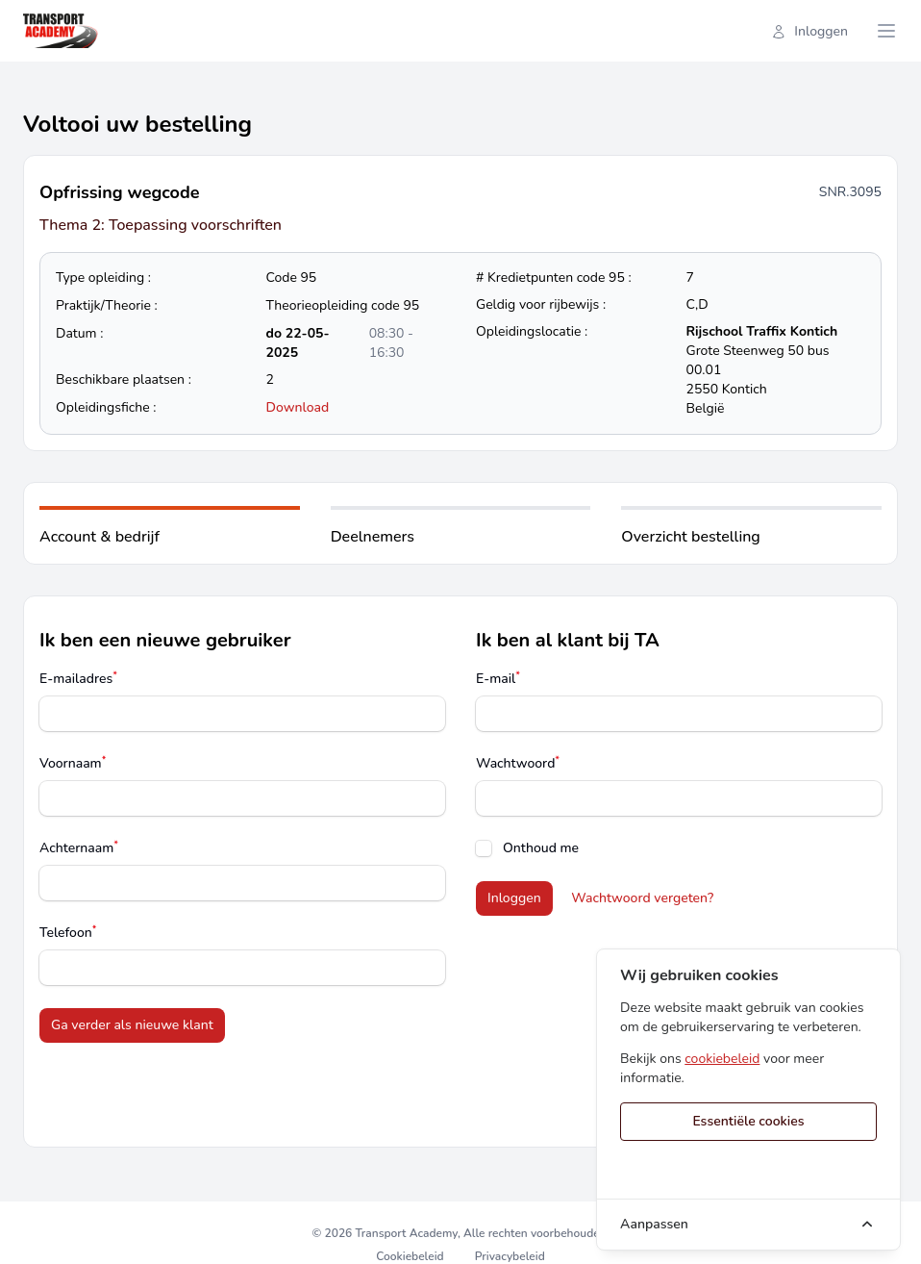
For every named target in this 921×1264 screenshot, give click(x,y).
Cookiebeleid (409, 1256)
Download (298, 407)
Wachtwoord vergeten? (642, 898)
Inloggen (809, 31)
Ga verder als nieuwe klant (132, 1025)
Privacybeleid (510, 1256)
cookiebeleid (722, 1058)
